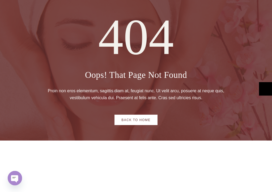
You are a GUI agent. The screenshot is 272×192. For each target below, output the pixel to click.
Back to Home (136, 120)
